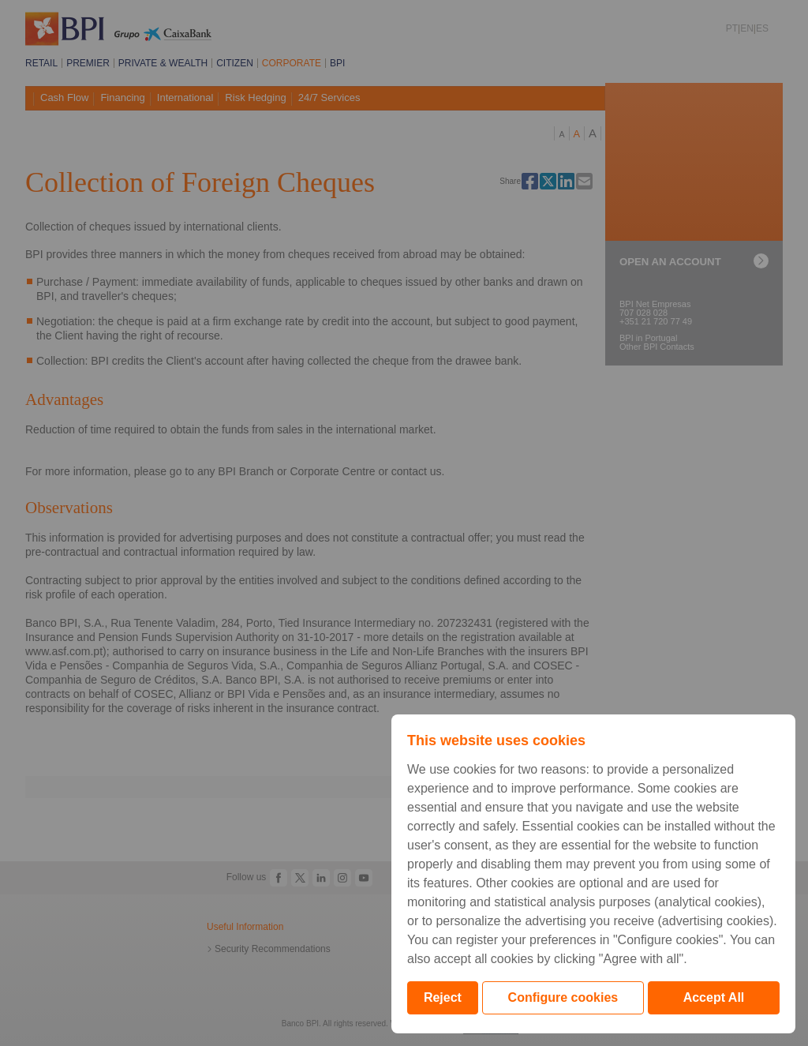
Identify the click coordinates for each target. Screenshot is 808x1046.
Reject (443, 997)
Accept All (714, 997)
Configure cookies (563, 997)
